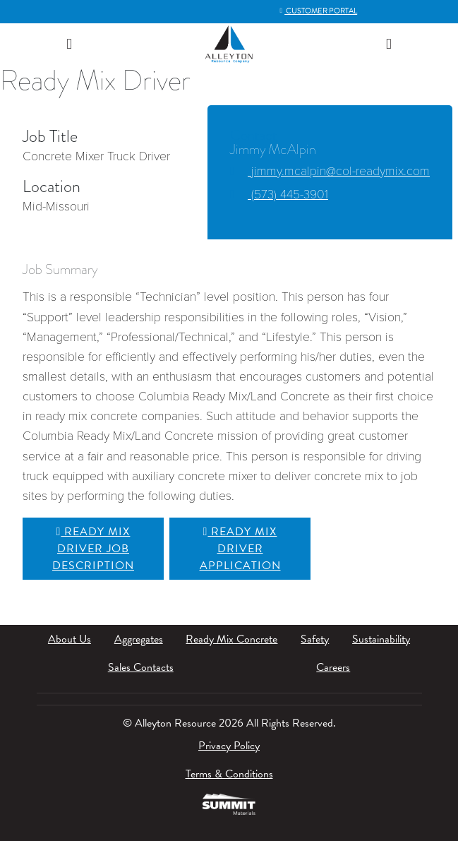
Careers (333, 667)
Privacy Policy (229, 745)
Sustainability (381, 639)
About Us (69, 639)
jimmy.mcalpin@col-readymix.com (330, 171)
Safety (315, 639)
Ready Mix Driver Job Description (93, 548)
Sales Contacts (141, 667)
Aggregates (138, 639)
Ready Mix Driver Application (240, 548)
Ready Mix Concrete (231, 639)
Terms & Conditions (229, 773)
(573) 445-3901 (279, 194)
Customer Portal (317, 11)
